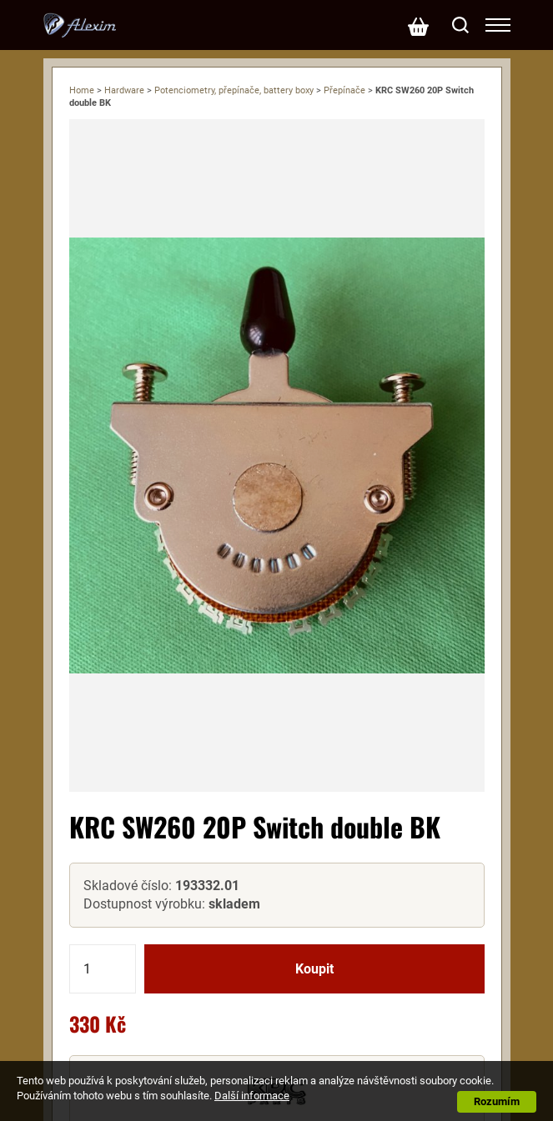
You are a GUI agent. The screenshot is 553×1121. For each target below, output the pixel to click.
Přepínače (344, 90)
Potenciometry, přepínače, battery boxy (234, 90)
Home (81, 90)
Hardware (124, 90)
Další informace (251, 1095)
